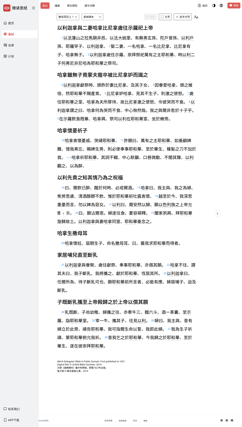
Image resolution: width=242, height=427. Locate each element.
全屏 (170, 16)
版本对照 (187, 16)
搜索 (57, 5)
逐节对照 (89, 5)
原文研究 (72, 5)
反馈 (148, 420)
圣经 (45, 5)
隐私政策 (121, 420)
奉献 (234, 5)
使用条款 (135, 420)
